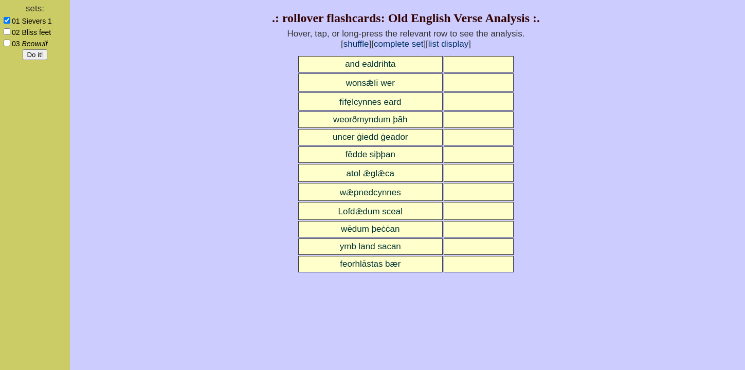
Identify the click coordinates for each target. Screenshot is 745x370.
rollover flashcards (331, 18)
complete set (398, 44)
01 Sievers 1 (32, 21)
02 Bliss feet (31, 32)
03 (29, 44)
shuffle (356, 44)
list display (448, 44)
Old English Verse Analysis (459, 18)
